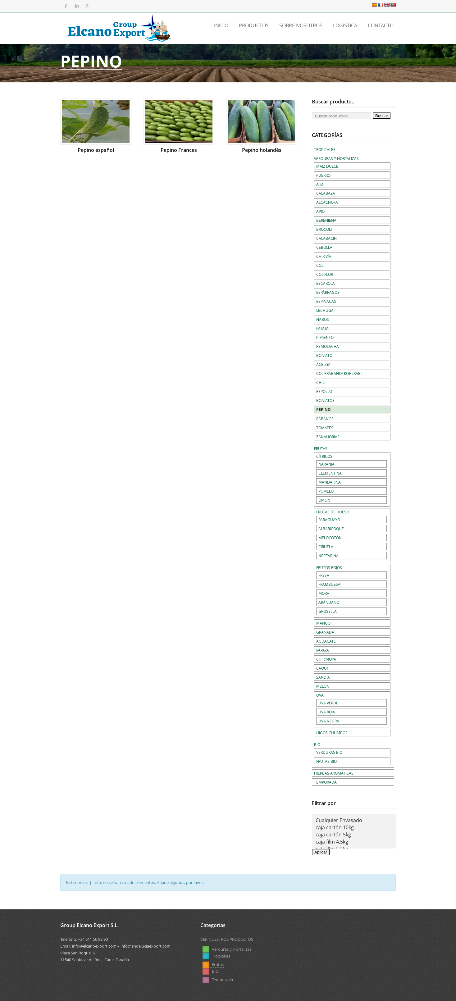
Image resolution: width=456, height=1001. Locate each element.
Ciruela (325, 546)
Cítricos (324, 456)
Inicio (221, 25)
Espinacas (326, 301)
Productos (254, 25)
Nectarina (328, 555)
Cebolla (324, 247)
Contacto (381, 25)
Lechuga (325, 310)
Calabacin (326, 238)
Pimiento (325, 337)
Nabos (322, 319)
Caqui (322, 668)
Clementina (330, 473)
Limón (324, 500)
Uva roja (326, 711)
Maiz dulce (327, 166)
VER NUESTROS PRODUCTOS (226, 939)
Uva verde (328, 702)
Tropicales (324, 149)
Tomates (324, 427)
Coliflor (324, 274)
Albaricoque (331, 528)
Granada (325, 632)
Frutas (320, 448)
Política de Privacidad (334, 991)
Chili (320, 382)
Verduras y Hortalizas (336, 158)
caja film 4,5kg (354, 841)
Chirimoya (326, 659)
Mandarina (329, 482)
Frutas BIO (326, 761)
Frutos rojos (329, 567)
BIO (317, 744)
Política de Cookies (378, 991)
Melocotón (330, 537)
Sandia (323, 677)
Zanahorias (328, 436)
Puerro (323, 175)
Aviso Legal (297, 991)
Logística (345, 25)
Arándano (328, 602)
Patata (322, 328)
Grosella (327, 611)
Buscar (381, 115)
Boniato (324, 355)
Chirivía (323, 256)
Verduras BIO (329, 752)
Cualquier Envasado (354, 820)
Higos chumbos (332, 732)
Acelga (323, 364)
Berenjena (326, 220)
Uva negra (328, 720)
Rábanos (325, 418)
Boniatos (325, 400)
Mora (323, 593)
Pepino (323, 409)
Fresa (323, 575)
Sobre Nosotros (300, 25)
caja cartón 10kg (354, 827)
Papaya (322, 650)
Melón (322, 686)
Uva (320, 695)
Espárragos (328, 292)
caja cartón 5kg (354, 834)
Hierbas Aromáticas (333, 773)
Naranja (326, 464)
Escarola (325, 283)
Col (319, 265)
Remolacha (327, 346)
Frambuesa (329, 584)
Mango (323, 623)
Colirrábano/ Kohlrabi (339, 373)
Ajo (319, 184)
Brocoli (324, 229)
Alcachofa (327, 202)
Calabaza (325, 193)
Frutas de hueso (332, 511)
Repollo (324, 391)
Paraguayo (329, 519)
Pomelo (326, 491)
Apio (320, 211)
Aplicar (320, 852)
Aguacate (326, 641)
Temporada (325, 782)
